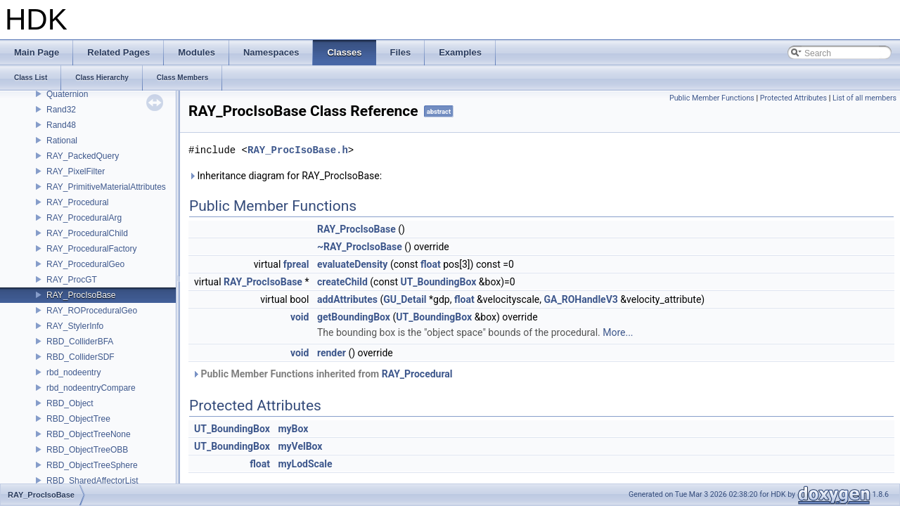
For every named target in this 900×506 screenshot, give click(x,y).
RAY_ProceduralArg (84, 218)
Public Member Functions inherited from (322, 373)
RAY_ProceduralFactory (91, 249)
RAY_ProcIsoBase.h (298, 150)
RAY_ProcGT (71, 280)
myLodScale (305, 463)
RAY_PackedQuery (82, 156)
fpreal (296, 264)
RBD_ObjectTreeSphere (92, 465)
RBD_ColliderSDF (80, 357)
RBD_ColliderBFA (79, 341)
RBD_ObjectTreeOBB (87, 450)
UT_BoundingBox (438, 281)
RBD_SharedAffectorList (92, 481)
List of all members (864, 98)
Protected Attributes (793, 98)
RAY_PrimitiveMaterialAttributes (106, 187)
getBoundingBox (353, 317)
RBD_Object (70, 403)
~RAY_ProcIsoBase (359, 246)
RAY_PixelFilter (75, 171)
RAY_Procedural (77, 202)
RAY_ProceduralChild (87, 233)
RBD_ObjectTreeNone (88, 434)
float (430, 264)
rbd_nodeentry (73, 372)
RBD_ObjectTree (78, 419)
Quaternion (67, 94)
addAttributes (347, 299)
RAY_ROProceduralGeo (91, 311)
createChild (342, 281)
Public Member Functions (711, 98)
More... (618, 332)
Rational (61, 140)
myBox (293, 428)
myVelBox (300, 446)
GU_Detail (404, 299)
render (331, 352)
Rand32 (61, 110)
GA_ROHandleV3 (581, 299)
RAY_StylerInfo (74, 326)
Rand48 (61, 125)
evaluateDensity (352, 264)
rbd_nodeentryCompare (91, 388)
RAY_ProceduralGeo (85, 264)
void (299, 317)
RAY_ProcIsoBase (81, 295)
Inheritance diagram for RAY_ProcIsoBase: (285, 175)
